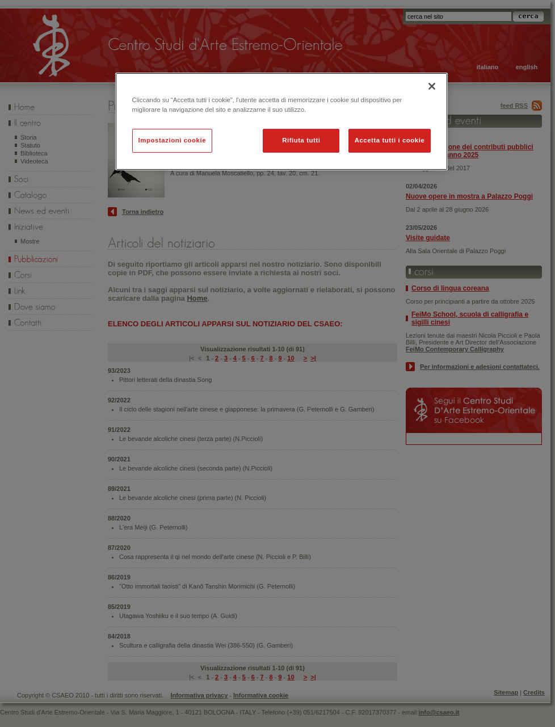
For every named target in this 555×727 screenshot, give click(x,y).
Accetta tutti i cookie (390, 140)
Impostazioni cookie (172, 140)
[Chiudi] (431, 86)
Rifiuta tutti (301, 140)
